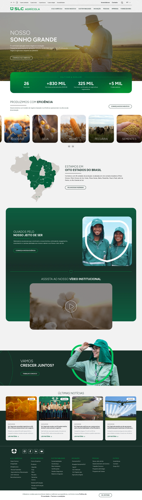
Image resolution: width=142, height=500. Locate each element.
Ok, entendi (105, 495)
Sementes (34, 477)
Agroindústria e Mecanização (20, 472)
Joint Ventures (15, 475)
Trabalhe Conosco (30, 374)
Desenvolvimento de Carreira (101, 464)
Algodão (34, 467)
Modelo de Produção (37, 486)
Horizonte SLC (76, 461)
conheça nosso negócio (120, 106)
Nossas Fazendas (16, 470)
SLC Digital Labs (77, 472)
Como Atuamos (36, 461)
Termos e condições (58, 496)
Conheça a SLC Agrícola (21, 58)
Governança (55, 464)
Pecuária (33, 475)
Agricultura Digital (77, 475)
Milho (33, 472)
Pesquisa (34, 488)
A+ (12, 2)
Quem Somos (15, 461)
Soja (32, 470)
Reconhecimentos (16, 477)
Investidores (117, 461)
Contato (115, 464)
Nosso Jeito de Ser (98, 461)
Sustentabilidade (57, 461)
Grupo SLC (116, 466)
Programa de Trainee (99, 471)
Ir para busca (43, 2)
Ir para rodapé (51, 2)
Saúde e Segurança (57, 471)
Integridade (14, 464)
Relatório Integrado (57, 474)
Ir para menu (34, 2)
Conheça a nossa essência (25, 250)
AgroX (74, 467)
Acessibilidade (61, 2)
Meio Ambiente (56, 466)
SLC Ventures (76, 470)
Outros (33, 480)
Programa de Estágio (99, 469)
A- (14, 2)
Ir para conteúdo (25, 2)
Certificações (56, 469)
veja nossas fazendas (75, 187)
